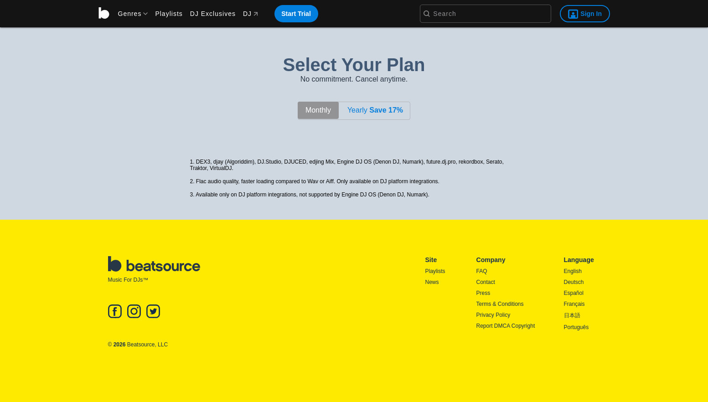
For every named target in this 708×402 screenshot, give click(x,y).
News (432, 282)
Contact (485, 282)
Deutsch (574, 282)
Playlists (168, 13)
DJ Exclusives (213, 13)
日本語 (572, 315)
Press (483, 293)
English (573, 271)
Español (574, 293)
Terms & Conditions (500, 304)
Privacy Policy (493, 315)
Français (574, 304)
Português (576, 327)
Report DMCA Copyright (505, 326)
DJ (250, 13)
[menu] (130, 13)
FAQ (481, 271)
